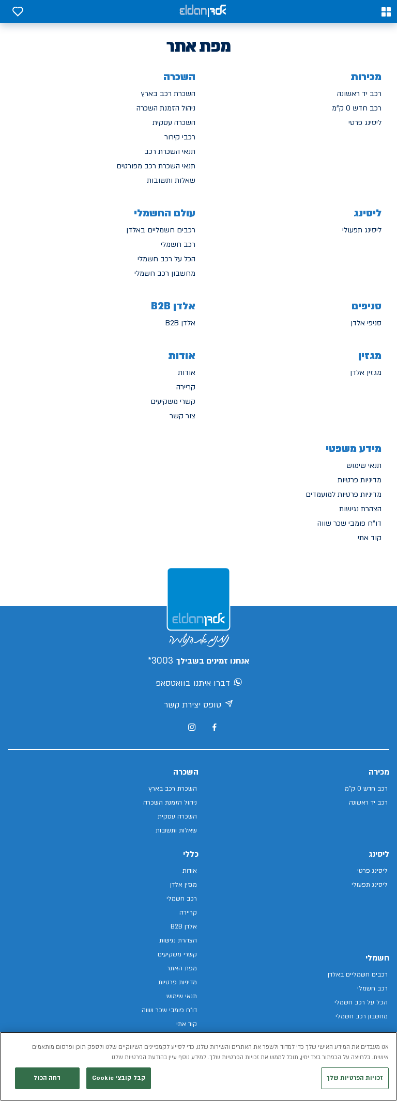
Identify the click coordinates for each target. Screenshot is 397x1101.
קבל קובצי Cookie (118, 1079)
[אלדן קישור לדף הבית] (202, 12)
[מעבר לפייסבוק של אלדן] (214, 727)
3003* (160, 661)
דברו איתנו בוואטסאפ (199, 683)
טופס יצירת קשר (198, 705)
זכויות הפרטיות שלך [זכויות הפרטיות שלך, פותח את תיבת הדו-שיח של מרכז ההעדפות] (355, 1079)
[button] (386, 12)
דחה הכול (47, 1079)
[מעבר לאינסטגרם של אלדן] (192, 727)
